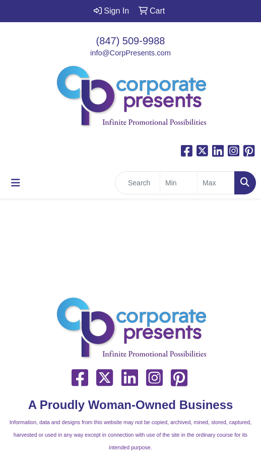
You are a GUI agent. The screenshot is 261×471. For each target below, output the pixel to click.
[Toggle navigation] (15, 183)
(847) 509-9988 (130, 40)
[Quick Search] (137, 182)
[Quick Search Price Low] (179, 182)
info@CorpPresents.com (130, 53)
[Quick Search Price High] (216, 182)
